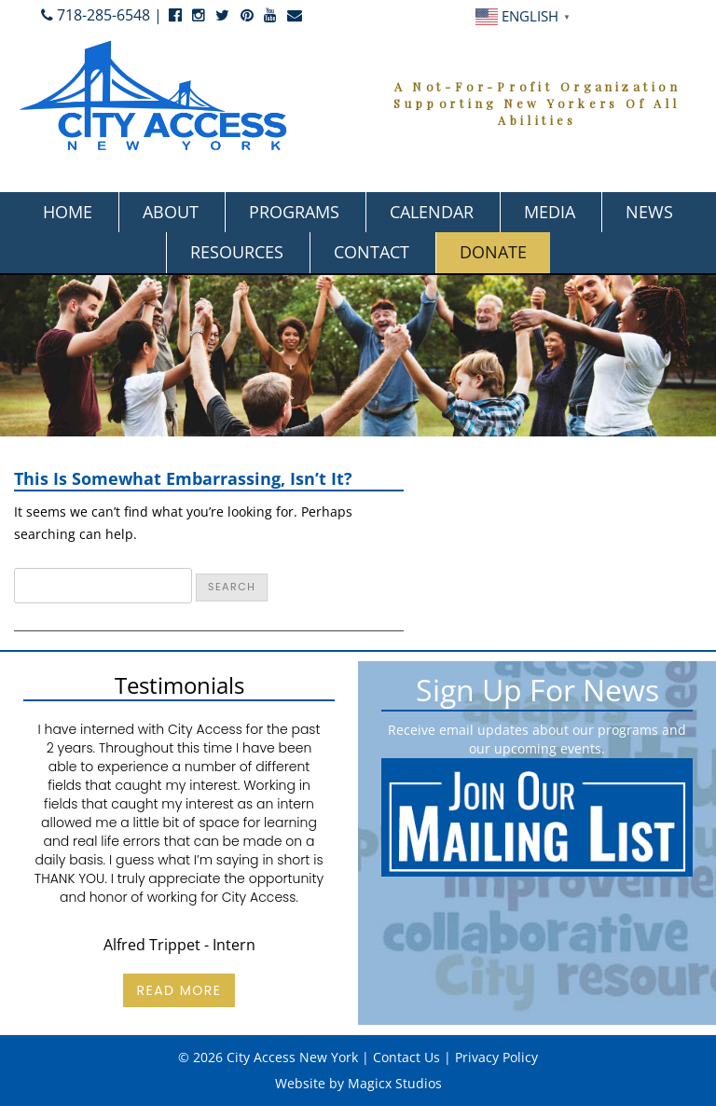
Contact (371, 252)
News (649, 211)
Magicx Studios (395, 1083)
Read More (178, 990)
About (171, 211)
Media (549, 211)
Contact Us (406, 1057)
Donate (493, 252)
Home (67, 211)
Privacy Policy (496, 1057)
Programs (294, 211)
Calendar (432, 211)
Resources (236, 252)
